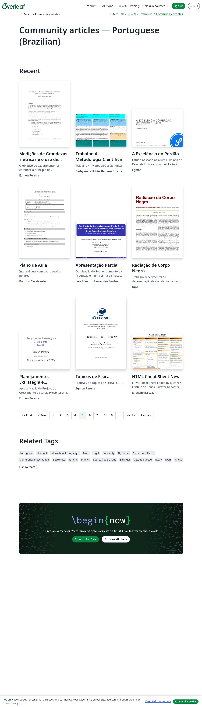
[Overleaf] (13, 6)
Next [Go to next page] (130, 415)
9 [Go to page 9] (112, 415)
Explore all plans (116, 539)
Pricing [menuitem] (134, 6)
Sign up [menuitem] (178, 6)
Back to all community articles (40, 14)
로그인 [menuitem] (194, 6)
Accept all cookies (185, 701)
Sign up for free (85, 539)
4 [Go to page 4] (75, 415)
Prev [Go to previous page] (42, 415)
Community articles (169, 14)
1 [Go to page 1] (53, 415)
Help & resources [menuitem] (153, 6)
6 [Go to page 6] (90, 415)
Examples (146, 14)
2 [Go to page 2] (60, 415)
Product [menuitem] (90, 6)
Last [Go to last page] (146, 415)
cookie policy (10, 703)
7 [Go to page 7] (97, 415)
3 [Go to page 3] (68, 415)
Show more (28, 467)
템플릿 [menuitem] (122, 6)
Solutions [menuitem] (107, 6)
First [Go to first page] (27, 415)
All (122, 14)
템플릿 (131, 14)
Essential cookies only (158, 701)
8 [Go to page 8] (104, 415)
